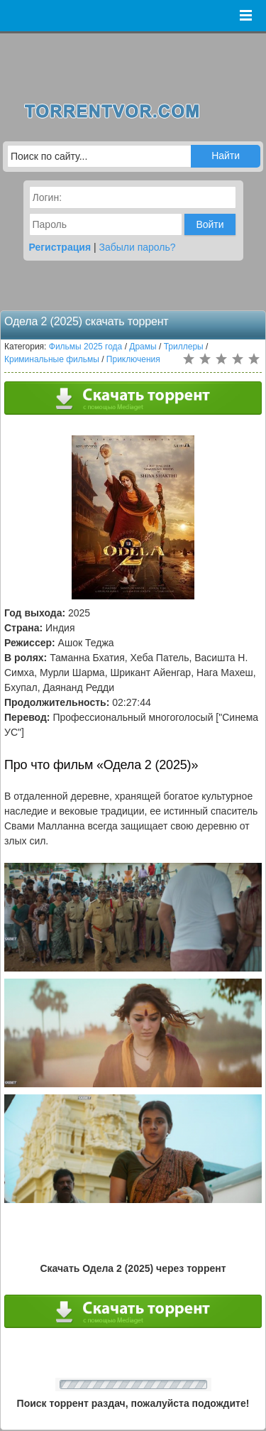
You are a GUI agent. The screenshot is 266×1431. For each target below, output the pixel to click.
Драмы (142, 347)
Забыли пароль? (137, 247)
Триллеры (184, 347)
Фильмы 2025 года (86, 347)
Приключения (133, 359)
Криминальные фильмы (51, 359)
